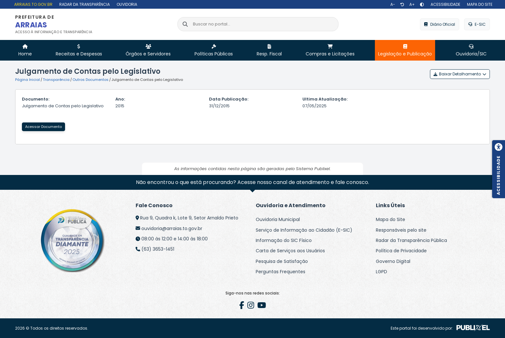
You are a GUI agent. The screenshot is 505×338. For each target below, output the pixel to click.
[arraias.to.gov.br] (32, 4)
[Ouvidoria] (126, 4)
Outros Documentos (90, 79)
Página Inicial (27, 79)
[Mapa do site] (479, 4)
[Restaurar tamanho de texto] (402, 4)
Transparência (56, 79)
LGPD (381, 271)
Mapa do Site (390, 219)
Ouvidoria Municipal (278, 219)
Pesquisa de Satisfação (282, 261)
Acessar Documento (43, 126)
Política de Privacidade (401, 250)
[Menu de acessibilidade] (498, 169)
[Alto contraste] (421, 4)
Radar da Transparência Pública (411, 240)
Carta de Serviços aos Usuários (290, 250)
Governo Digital (393, 261)
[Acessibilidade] (444, 4)
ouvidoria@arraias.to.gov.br (171, 228)
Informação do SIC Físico (284, 240)
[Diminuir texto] (393, 4)
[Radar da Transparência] (83, 4)
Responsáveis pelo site (401, 230)
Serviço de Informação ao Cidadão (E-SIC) (304, 230)
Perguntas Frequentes (280, 271)
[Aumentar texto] (412, 4)
